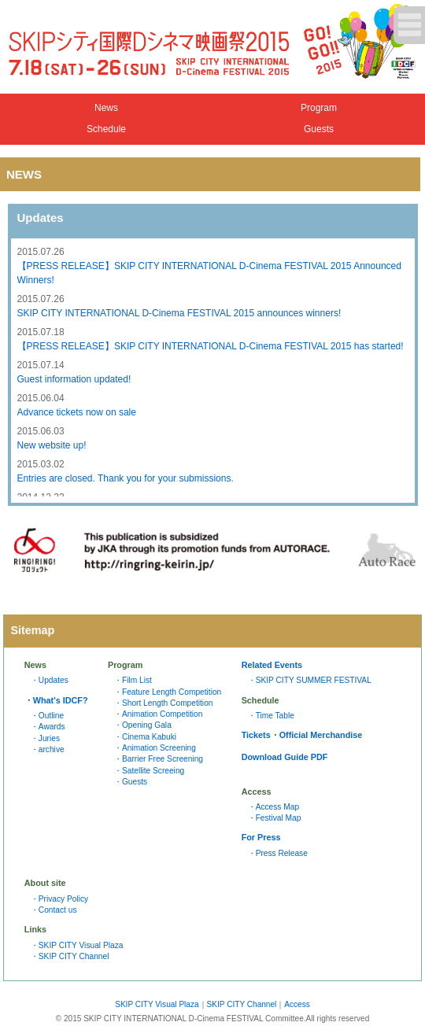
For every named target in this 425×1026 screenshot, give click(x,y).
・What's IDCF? (56, 700)
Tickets (256, 735)
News (106, 107)
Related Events (272, 665)
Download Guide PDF (285, 757)
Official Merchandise (321, 735)
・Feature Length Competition (167, 692)
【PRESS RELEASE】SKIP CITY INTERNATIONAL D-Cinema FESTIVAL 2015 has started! (210, 346)
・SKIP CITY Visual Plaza (77, 945)
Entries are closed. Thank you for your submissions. (125, 478)
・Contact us (54, 910)
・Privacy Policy (59, 899)
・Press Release (278, 853)
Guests (319, 129)
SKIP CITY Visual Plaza (156, 1004)
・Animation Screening (155, 748)
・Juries (45, 738)
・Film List (133, 680)
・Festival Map (274, 818)
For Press (261, 837)
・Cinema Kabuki (145, 737)
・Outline (47, 715)
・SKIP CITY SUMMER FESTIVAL (309, 680)
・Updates (49, 680)
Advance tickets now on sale (76, 412)
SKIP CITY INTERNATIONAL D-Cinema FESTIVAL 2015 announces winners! (179, 313)
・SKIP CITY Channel (70, 956)
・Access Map (273, 807)
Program (319, 107)
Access (296, 1004)
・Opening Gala (143, 725)
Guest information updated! (74, 379)
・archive (48, 749)
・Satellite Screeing (149, 770)
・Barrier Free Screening (158, 759)
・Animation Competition (158, 714)
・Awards (48, 726)
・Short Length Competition (163, 703)
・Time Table (271, 715)
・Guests (130, 781)
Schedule (106, 129)
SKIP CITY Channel (242, 1004)
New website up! (52, 445)
